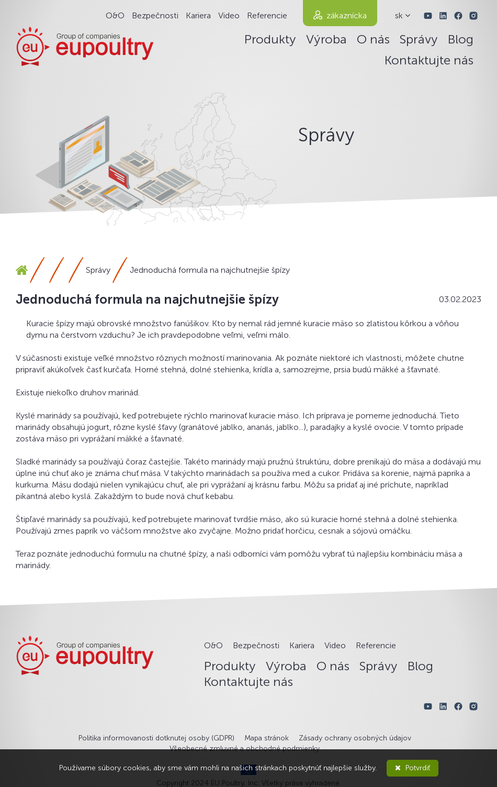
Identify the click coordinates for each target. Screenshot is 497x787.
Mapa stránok (266, 738)
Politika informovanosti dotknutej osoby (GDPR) (156, 738)
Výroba (326, 39)
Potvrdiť (412, 767)
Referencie (267, 15)
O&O (115, 15)
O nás (373, 39)
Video (229, 15)
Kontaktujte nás (429, 60)
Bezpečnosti (155, 15)
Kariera (198, 15)
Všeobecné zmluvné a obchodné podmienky (245, 748)
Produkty (270, 39)
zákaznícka (346, 15)
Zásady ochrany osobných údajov (355, 738)
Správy (419, 39)
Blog (460, 39)
